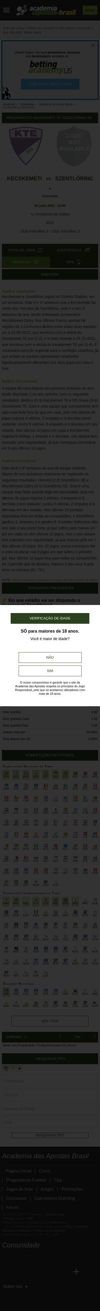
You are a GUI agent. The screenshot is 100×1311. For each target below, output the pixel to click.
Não (50, 657)
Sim (50, 671)
